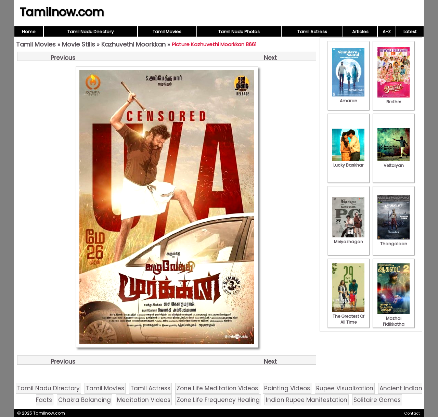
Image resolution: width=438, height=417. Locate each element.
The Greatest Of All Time (348, 316)
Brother (393, 99)
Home (29, 31)
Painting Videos (287, 388)
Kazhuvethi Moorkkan (133, 44)
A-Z (387, 31)
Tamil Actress (312, 31)
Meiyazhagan (348, 239)
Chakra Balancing (84, 400)
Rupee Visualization (344, 388)
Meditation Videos (143, 400)
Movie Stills (78, 44)
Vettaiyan (393, 162)
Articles (360, 31)
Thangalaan (393, 241)
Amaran (348, 98)
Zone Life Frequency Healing (218, 400)
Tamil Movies (167, 31)
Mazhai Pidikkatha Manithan (393, 321)
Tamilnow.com (62, 12)
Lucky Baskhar (348, 162)
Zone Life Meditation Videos (217, 388)
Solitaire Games (377, 400)
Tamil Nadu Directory (90, 31)
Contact (412, 413)
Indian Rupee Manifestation (306, 400)
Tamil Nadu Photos (239, 31)
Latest (409, 31)
